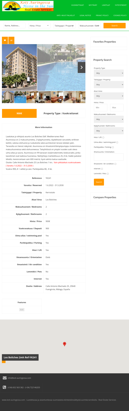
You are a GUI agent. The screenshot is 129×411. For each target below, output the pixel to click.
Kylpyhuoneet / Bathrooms (104, 129)
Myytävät (93, 6)
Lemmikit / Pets (100, 177)
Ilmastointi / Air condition (104, 167)
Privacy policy (102, 18)
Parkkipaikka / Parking (103, 151)
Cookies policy (119, 18)
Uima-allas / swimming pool (105, 146)
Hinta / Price (99, 106)
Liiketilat (106, 6)
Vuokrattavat (77, 6)
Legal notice (85, 18)
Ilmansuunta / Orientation (104, 155)
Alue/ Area (98, 95)
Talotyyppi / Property (102, 83)
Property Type (99, 72)
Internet (97, 172)
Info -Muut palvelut (66, 18)
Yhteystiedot (121, 6)
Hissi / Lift (98, 141)
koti (21, 313)
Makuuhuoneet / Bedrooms (105, 118)
